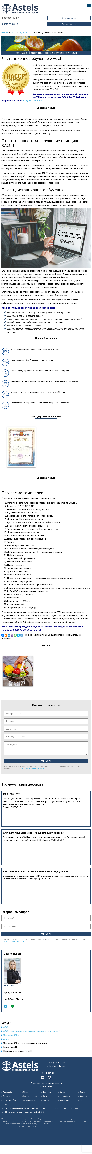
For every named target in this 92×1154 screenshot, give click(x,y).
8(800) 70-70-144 (10, 24)
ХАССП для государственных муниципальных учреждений (33, 832)
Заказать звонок (69, 24)
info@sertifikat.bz (32, 100)
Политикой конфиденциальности (30, 768)
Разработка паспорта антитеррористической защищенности (35, 871)
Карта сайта (46, 1086)
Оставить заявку (69, 18)
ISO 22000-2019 (11, 794)
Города (4, 1104)
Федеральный (9, 17)
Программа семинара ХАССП (17, 1050)
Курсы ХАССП (10, 1046)
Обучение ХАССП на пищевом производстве (25, 1042)
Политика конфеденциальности (46, 1083)
